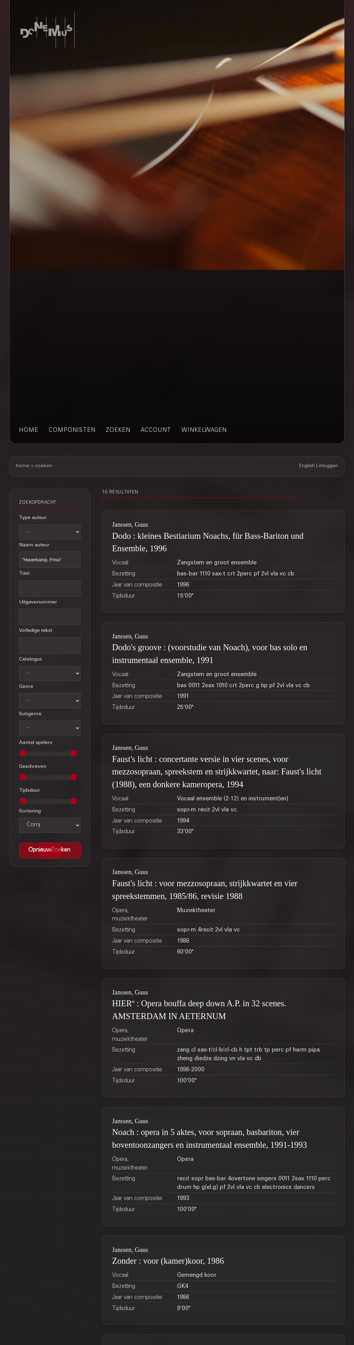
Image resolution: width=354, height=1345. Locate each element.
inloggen (328, 466)
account (156, 431)
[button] (60, 850)
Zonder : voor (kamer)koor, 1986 (168, 1260)
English (307, 466)
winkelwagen (204, 431)
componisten (72, 431)
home (28, 431)
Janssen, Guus (130, 524)
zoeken (118, 431)
